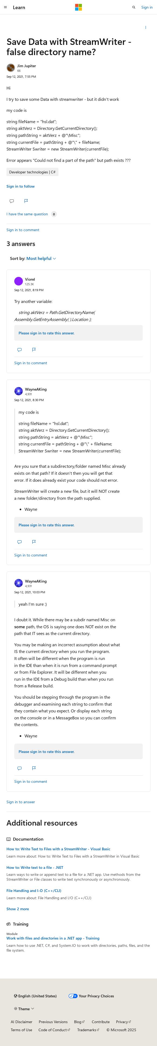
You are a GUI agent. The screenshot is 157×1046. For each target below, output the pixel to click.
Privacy (122, 1021)
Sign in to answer (20, 801)
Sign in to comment (22, 229)
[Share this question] (146, 27)
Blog (77, 1021)
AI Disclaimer (21, 1021)
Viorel (30, 279)
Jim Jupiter (26, 65)
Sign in (147, 7)
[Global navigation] (5, 7)
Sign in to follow (20, 186)
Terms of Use (21, 1029)
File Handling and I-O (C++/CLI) (33, 890)
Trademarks (86, 1029)
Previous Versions (53, 1021)
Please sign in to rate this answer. (46, 332)
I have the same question (27, 214)
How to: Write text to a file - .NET (34, 867)
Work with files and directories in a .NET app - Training (52, 938)
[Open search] (133, 7)
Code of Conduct (53, 1029)
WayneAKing (36, 389)
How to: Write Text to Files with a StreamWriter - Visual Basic (58, 849)
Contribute (101, 1021)
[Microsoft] (78, 7)
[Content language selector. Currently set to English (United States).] (35, 996)
